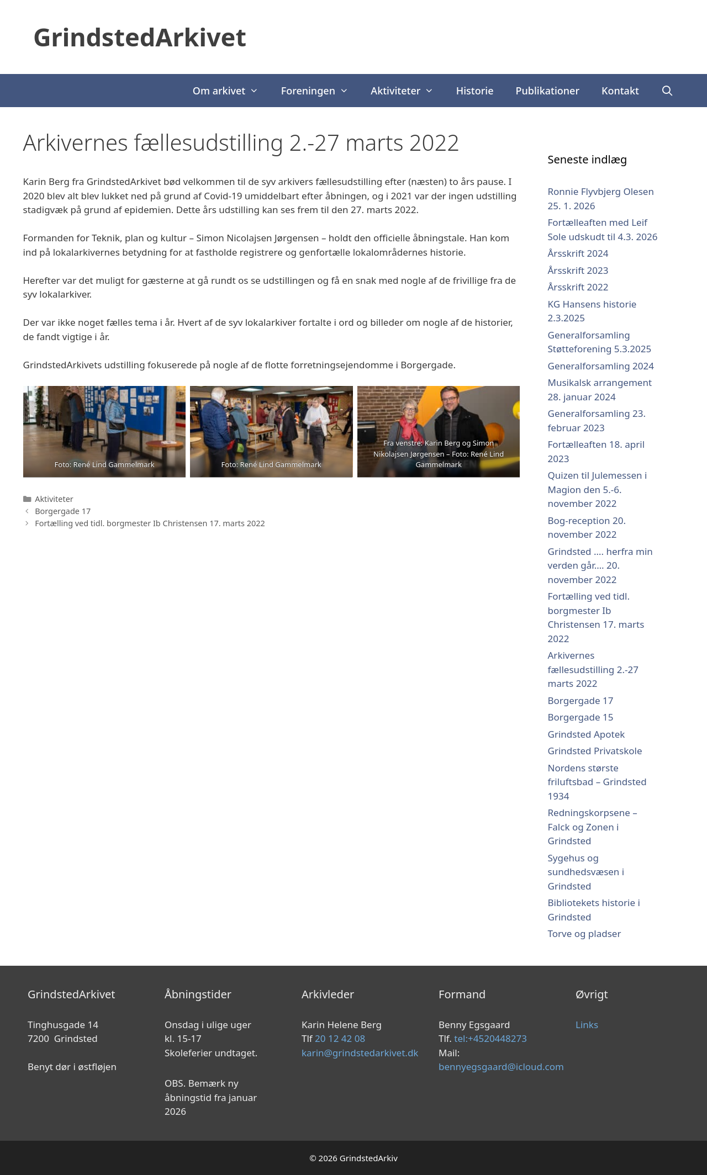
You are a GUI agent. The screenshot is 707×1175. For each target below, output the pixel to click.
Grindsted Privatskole (595, 750)
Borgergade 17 (63, 511)
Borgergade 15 (581, 717)
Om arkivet (231, 90)
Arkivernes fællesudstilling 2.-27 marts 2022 (593, 669)
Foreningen (320, 90)
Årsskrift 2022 (578, 286)
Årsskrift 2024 (578, 253)
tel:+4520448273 (490, 1038)
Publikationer (548, 90)
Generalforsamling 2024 (601, 365)
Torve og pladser (584, 933)
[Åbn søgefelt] (667, 90)
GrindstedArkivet (139, 37)
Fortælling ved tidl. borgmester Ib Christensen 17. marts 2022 (150, 523)
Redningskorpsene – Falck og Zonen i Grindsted (592, 826)
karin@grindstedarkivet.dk (360, 1052)
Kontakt (620, 90)
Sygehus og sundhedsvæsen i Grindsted (586, 871)
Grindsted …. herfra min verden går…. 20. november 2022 (600, 565)
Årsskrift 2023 (578, 270)
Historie (475, 90)
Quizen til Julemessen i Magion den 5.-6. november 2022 (597, 489)
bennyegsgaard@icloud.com (501, 1066)
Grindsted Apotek (586, 734)
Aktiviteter (408, 90)
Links (587, 1024)
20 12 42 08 (340, 1038)
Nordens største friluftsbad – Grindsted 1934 (597, 781)
